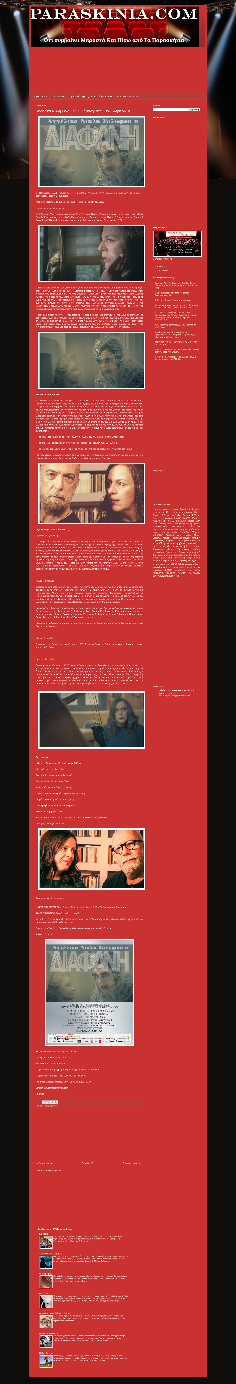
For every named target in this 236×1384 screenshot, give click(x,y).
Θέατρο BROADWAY (177, 521)
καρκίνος (183, 561)
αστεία (166, 546)
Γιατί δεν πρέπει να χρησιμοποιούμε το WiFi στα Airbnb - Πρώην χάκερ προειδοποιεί (88, 1256)
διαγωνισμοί (158, 549)
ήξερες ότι (183, 543)
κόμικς (189, 567)
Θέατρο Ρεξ (157, 529)
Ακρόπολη (175, 515)
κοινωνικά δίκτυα (192, 564)
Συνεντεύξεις (58, 96)
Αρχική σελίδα (40, 96)
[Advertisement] (95, 54)
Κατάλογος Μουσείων (128, 96)
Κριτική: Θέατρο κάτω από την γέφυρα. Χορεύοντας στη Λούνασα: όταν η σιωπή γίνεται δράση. (177, 306)
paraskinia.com (70, 1051)
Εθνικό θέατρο (182, 518)
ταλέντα (169, 576)
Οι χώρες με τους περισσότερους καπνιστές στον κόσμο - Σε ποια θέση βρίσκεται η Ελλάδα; (91, 1296)
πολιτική (182, 573)
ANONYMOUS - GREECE (50, 1254)
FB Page (40, 1094)
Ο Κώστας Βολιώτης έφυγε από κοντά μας (173, 300)
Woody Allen (160, 512)
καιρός (174, 560)
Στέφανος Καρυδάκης (190, 541)
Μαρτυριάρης (45, 1273)
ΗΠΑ (163, 520)
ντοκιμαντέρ (180, 570)
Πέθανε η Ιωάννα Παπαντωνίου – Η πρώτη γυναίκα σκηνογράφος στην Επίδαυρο (177, 350)
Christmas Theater (170, 509)
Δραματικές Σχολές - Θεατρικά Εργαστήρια (91, 96)
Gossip (183, 509)
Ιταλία (191, 529)
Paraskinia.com (166, 270)
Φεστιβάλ (157, 543)
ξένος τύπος (194, 570)
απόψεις (157, 546)
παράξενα (158, 573)
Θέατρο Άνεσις (159, 524)
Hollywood (194, 509)
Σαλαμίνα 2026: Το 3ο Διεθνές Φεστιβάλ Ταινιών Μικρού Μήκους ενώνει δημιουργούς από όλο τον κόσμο (176, 285)
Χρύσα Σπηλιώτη (170, 543)
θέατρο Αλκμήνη (160, 555)
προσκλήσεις (194, 573)
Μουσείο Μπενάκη (191, 538)
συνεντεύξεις (159, 575)
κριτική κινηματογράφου (176, 567)
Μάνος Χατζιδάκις (180, 532)
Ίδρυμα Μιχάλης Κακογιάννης (179, 512)
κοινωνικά (177, 564)
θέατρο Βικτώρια (174, 555)
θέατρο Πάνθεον (160, 558)
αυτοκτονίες (177, 546)
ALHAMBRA (157, 509)
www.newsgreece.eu (48, 1333)
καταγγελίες (194, 560)
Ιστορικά (183, 529)
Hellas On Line (46, 1353)
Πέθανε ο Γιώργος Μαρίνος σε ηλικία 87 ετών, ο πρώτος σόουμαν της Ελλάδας (175, 358)
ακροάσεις (194, 543)
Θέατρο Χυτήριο (170, 529)
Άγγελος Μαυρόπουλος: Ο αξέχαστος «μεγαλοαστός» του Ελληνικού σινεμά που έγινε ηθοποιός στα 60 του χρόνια (175, 334)
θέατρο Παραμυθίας (176, 558)
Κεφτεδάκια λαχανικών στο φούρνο (68, 1316)
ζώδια (182, 552)
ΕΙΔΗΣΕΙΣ (43, 1234)
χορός (176, 576)
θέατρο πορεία (193, 558)
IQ (154, 512)
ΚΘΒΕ (197, 529)
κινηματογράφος (161, 564)
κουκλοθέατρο (159, 567)
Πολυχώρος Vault (50, 1106)
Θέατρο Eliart (194, 521)
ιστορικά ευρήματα (161, 561)
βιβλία (187, 546)
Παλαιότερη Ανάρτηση (132, 1163)
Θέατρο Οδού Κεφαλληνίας (175, 526)
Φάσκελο (43, 1293)
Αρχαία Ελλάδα (191, 515)
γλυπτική (196, 546)
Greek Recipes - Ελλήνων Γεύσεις (55, 1313)
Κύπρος (165, 532)
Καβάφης (156, 532)
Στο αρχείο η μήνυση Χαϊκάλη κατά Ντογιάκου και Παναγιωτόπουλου (82, 1336)
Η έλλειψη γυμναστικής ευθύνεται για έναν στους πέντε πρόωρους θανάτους (85, 1356)
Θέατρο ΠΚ (194, 526)
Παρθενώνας (158, 541)
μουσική (168, 570)
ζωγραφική (171, 552)
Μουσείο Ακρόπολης (172, 538)
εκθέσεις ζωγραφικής (178, 549)
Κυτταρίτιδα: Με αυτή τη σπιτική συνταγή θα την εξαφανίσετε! (79, 1276)
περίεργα (170, 573)
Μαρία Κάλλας (184, 535)
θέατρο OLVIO (193, 552)
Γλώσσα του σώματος (162, 518)
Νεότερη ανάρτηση (45, 1163)
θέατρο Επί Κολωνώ (191, 555)
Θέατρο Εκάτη (172, 524)
